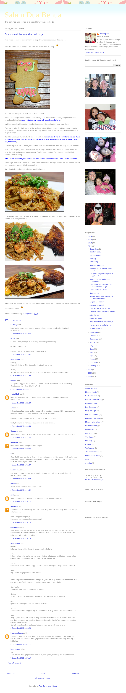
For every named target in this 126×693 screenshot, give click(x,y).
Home (43, 674)
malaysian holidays (92, 418)
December (94, 249)
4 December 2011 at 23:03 (20, 437)
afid (12, 495)
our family (89, 429)
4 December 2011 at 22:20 (20, 403)
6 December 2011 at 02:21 (20, 644)
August (93, 342)
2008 (90, 376)
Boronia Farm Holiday (93, 400)
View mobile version (42, 678)
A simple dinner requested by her (102, 312)
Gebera (13, 380)
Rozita (13, 484)
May (92, 352)
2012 (90, 243)
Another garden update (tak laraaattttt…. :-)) (100, 280)
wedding (88, 463)
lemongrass (15, 359)
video (87, 459)
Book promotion (91, 396)
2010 (90, 370)
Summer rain (94, 293)
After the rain (94, 315)
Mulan (12, 339)
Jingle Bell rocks (96, 318)
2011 (90, 246)
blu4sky (13, 325)
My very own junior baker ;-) (100, 325)
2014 (90, 236)
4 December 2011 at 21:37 (20, 355)
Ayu (12, 408)
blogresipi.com (16, 633)
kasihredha (15, 470)
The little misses (91, 452)
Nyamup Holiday (91, 426)
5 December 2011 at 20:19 (20, 538)
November (94, 332)
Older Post (75, 674)
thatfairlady (15, 394)
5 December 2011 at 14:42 (20, 490)
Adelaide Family (91, 388)
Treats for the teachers (98, 290)
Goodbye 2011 (95, 252)
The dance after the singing (100, 308)
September (94, 339)
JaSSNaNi (14, 527)
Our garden (89, 433)
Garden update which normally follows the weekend (101, 298)
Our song (88, 441)
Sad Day (93, 258)
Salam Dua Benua (33, 14)
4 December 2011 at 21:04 (20, 334)
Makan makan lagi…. (98, 328)
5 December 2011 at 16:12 (20, 501)
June (92, 349)
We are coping (95, 255)
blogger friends (91, 392)
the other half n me (92, 456)
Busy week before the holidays (101, 322)
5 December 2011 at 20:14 (20, 522)
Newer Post (11, 674)
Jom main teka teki (97, 305)
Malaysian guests (91, 414)
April (92, 356)
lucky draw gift (90, 411)
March (92, 359)
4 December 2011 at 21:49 (20, 375)
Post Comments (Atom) (48, 686)
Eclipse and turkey (96, 302)
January (93, 366)
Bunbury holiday (91, 403)
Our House (89, 437)
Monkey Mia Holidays (93, 422)
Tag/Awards (89, 448)
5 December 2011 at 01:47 (20, 465)
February (93, 362)
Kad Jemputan (90, 407)
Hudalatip (14, 442)
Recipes (88, 444)
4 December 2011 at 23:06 (20, 449)
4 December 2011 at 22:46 (20, 426)
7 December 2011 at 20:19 (20, 658)
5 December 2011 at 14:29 (20, 479)
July (92, 346)
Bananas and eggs (97, 265)
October (93, 336)
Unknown (14, 431)
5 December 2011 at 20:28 (20, 628)
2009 (90, 373)
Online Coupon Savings (94, 480)
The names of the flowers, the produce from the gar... (101, 286)
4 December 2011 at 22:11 (20, 389)
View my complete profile (94, 52)
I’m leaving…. (95, 262)
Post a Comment (14, 663)
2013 (90, 240)
